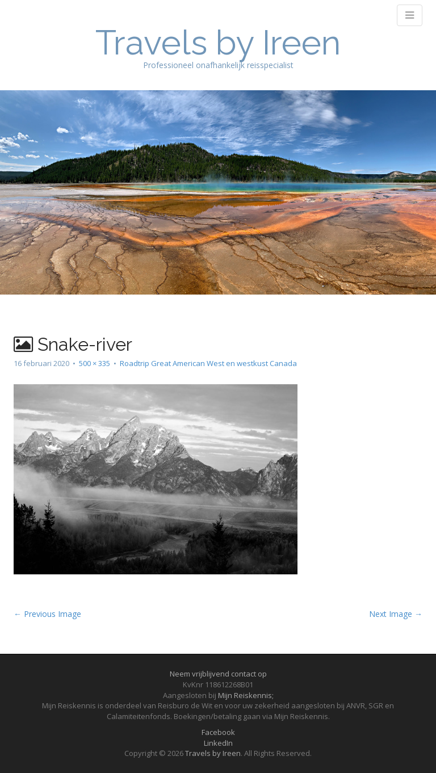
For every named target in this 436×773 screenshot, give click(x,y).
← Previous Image (47, 613)
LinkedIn (218, 743)
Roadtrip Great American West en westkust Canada (208, 363)
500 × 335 (94, 363)
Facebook (218, 732)
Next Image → (395, 613)
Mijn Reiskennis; (246, 695)
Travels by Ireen (218, 42)
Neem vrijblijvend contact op (218, 674)
